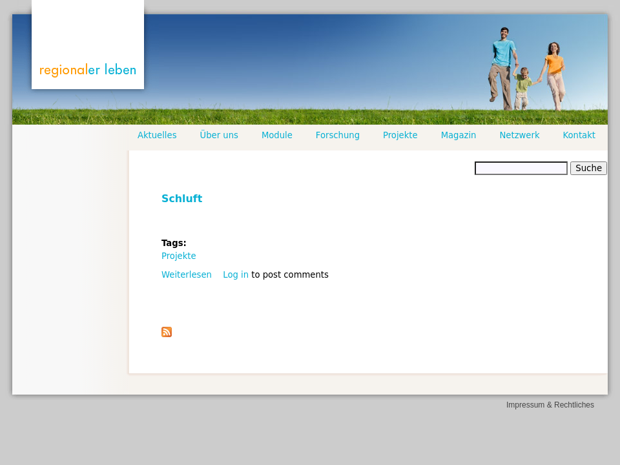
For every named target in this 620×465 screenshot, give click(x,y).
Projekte (178, 256)
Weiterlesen (186, 275)
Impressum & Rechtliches (550, 404)
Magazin (459, 135)
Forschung (338, 135)
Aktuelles (157, 135)
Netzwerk (519, 135)
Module (277, 135)
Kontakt (579, 135)
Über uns (219, 135)
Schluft (181, 198)
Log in (236, 275)
